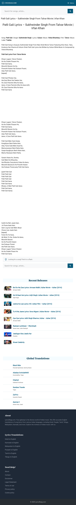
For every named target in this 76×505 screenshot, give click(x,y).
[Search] (70, 11)
